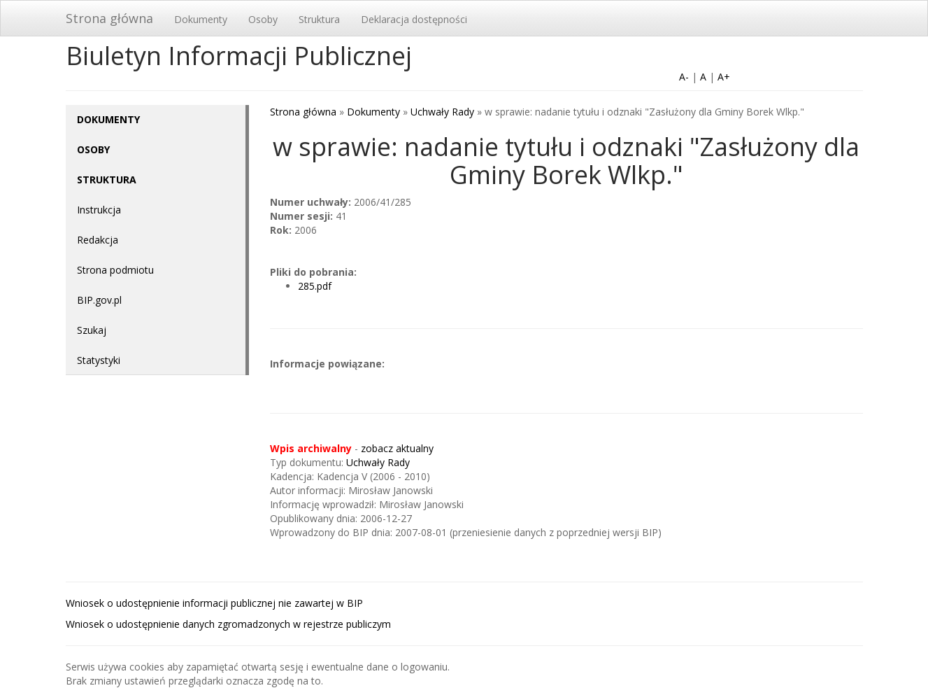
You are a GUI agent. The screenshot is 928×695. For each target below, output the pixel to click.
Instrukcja (99, 209)
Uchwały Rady (442, 111)
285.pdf (314, 286)
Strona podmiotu (115, 269)
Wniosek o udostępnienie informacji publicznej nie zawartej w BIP (214, 603)
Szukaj (91, 330)
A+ (724, 76)
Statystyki (98, 360)
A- (684, 76)
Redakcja (97, 239)
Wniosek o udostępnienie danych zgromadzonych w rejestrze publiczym (228, 624)
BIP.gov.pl (99, 300)
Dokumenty (200, 19)
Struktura (319, 19)
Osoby (263, 19)
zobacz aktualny (397, 448)
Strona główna (109, 18)
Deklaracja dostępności (414, 19)
